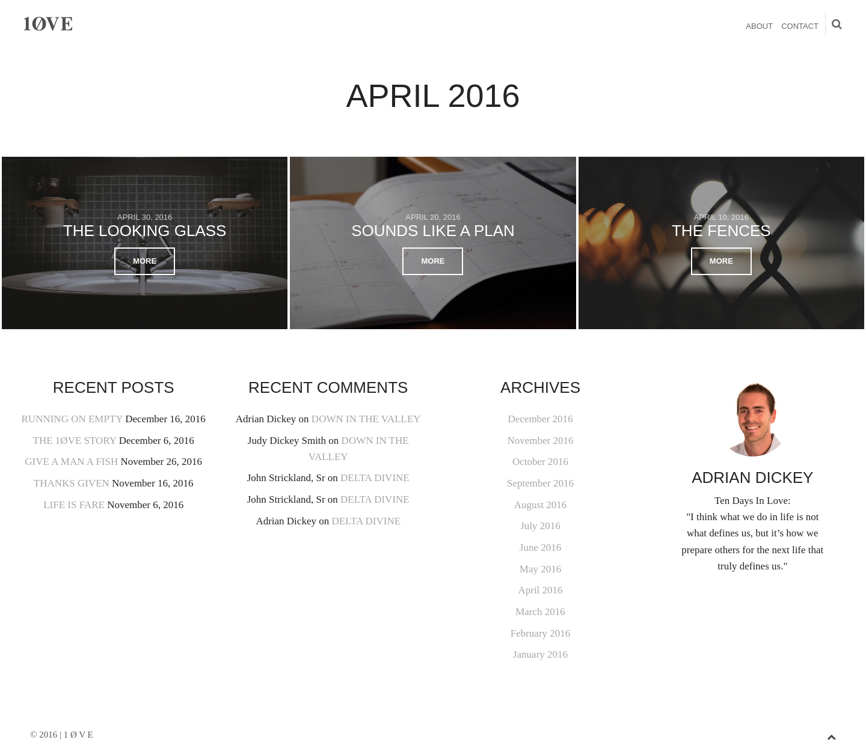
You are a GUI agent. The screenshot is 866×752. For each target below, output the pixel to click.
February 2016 (541, 633)
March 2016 (540, 611)
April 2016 (540, 590)
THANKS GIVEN (71, 483)
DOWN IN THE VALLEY (366, 419)
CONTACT (799, 26)
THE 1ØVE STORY (75, 440)
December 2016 (540, 419)
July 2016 (540, 526)
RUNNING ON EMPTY (72, 419)
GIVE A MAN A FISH (71, 461)
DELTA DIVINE (375, 478)
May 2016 (540, 569)
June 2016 (540, 547)
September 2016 (540, 483)
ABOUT (759, 26)
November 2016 (541, 440)
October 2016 (540, 461)
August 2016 (540, 505)
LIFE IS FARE (74, 505)
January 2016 (540, 654)
